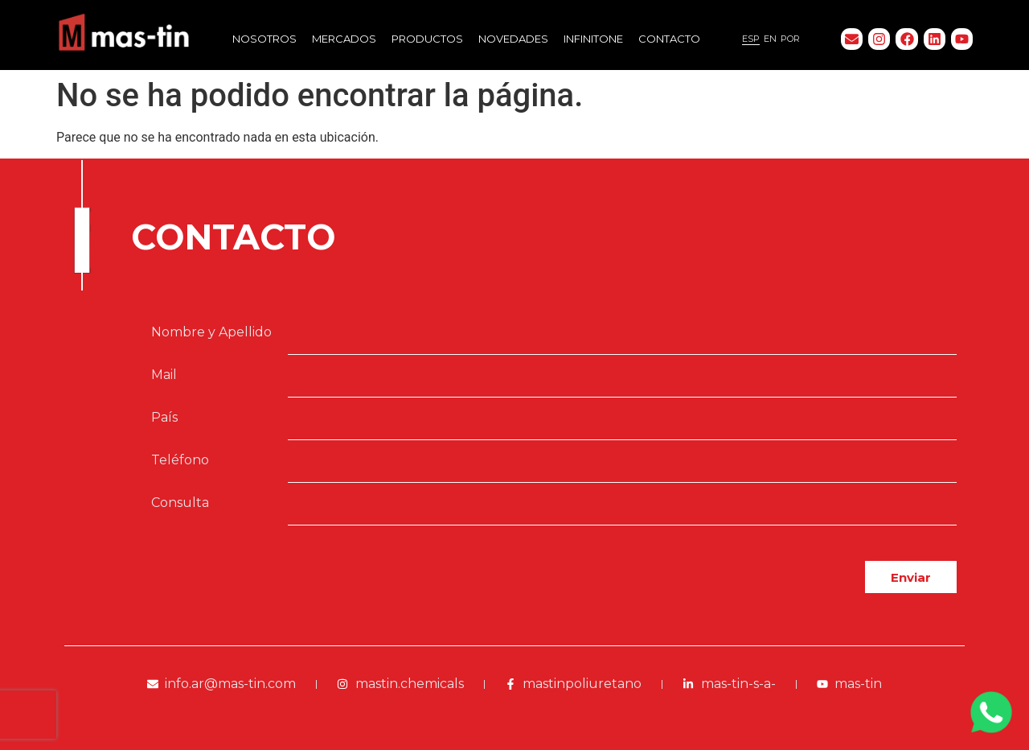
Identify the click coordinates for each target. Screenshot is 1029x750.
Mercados (344, 38)
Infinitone (593, 38)
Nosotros (264, 38)
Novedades (513, 38)
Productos (427, 38)
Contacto (669, 38)
